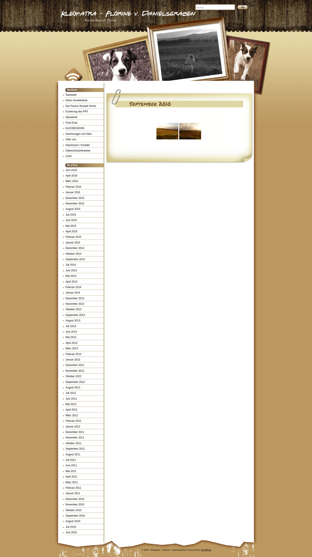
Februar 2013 (73, 354)
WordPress (206, 549)
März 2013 (72, 348)
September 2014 (75, 259)
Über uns (71, 139)
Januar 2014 (73, 292)
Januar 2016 (73, 192)
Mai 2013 (71, 337)
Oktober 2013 (74, 309)
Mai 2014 (71, 276)
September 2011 (75, 448)
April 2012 (71, 409)
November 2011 (75, 437)
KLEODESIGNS (75, 128)
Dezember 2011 (75, 432)
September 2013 (75, 315)
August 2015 (73, 209)
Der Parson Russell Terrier (81, 106)
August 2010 (73, 521)
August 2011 (73, 454)
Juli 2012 (71, 393)
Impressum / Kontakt (78, 145)
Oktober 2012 (74, 376)
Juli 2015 (71, 214)
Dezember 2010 (75, 499)
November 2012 (75, 370)
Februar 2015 (73, 236)
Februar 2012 (73, 420)
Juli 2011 (71, 459)
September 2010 (75, 515)
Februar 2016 (73, 186)
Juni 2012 (71, 398)
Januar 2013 (73, 359)
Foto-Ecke (72, 122)
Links (69, 156)
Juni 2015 (71, 220)
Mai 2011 (71, 471)
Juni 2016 (71, 170)
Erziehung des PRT (77, 111)
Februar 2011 (73, 487)
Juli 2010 (71, 526)
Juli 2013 (71, 326)
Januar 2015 (73, 242)
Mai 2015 (71, 225)
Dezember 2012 (75, 365)
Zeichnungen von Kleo (79, 133)
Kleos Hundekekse (76, 100)
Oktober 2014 (74, 253)
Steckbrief (71, 117)
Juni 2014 (71, 270)
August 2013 (73, 320)
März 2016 (72, 181)
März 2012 (72, 415)
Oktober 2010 (74, 510)
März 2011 (72, 482)
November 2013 (75, 303)
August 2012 (73, 387)
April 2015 (71, 231)
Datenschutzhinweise (78, 150)
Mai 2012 (71, 404)
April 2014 (71, 281)
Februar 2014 (73, 287)
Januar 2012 (73, 426)
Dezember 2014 (75, 248)
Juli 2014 (71, 264)
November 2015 (75, 203)
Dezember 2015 (75, 198)
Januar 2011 (73, 493)
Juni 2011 (71, 465)
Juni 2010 (71, 532)
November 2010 (75, 504)
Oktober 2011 (74, 443)
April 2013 (71, 342)
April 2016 (71, 175)
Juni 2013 (71, 331)
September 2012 (75, 382)
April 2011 (71, 476)
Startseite (71, 94)
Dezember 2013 (75, 298)
